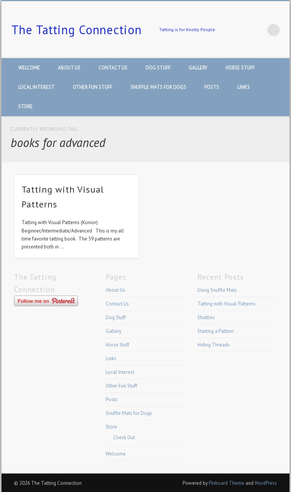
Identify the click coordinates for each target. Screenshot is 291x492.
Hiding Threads (213, 345)
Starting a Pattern (215, 331)
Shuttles (206, 317)
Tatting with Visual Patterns (226, 304)
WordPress (266, 483)
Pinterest (258, 30)
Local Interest (36, 87)
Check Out (124, 437)
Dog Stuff (158, 68)
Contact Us (113, 68)
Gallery (198, 68)
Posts (211, 87)
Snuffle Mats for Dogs (158, 87)
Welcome (29, 68)
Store (25, 106)
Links (243, 87)
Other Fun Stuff (92, 87)
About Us (69, 68)
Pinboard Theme (226, 483)
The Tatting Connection (76, 30)
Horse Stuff (240, 68)
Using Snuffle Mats (217, 290)
